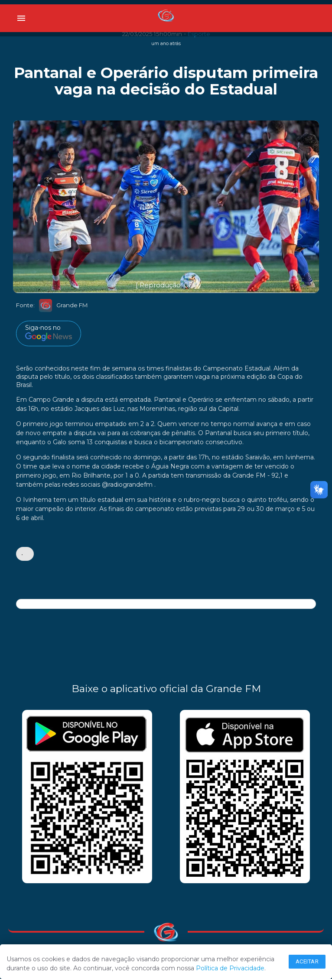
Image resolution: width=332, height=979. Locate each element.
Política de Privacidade (230, 968)
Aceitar (307, 961)
